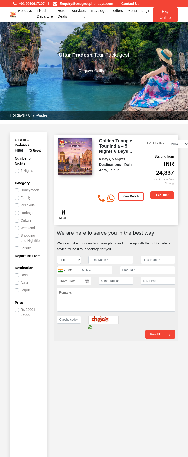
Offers (118, 11)
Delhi (25, 275)
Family (26, 198)
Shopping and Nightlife (30, 238)
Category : (156, 145)
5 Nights (27, 171)
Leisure (26, 248)
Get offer (162, 195)
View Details (131, 196)
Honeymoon (30, 190)
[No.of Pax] (158, 281)
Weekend (28, 228)
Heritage (27, 213)
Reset (35, 150)
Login (145, 11)
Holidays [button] (25, 11)
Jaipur (25, 290)
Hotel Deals (62, 13)
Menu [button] (132, 11)
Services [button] (79, 11)
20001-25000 (29, 312)
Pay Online (165, 15)
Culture (26, 220)
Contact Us (130, 3)
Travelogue (99, 11)
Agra (24, 282)
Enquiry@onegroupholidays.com (86, 3)
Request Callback (94, 71)
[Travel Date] (74, 281)
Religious (28, 205)
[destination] (116, 281)
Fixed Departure (45, 13)
